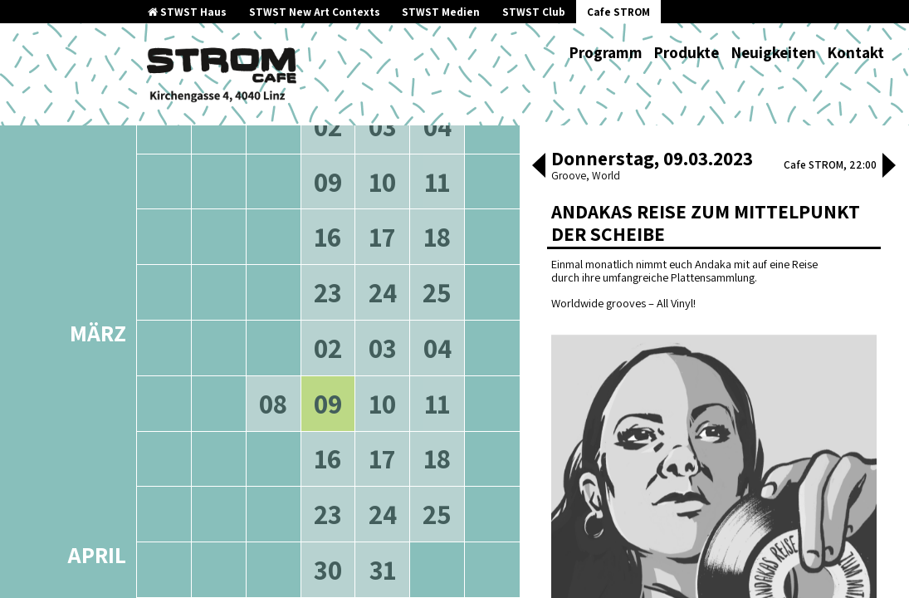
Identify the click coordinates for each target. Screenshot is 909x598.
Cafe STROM (618, 12)
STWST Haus (187, 12)
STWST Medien (441, 12)
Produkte (686, 52)
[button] (538, 167)
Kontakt (855, 52)
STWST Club (533, 12)
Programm (606, 52)
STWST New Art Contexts (314, 12)
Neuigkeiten (773, 52)
